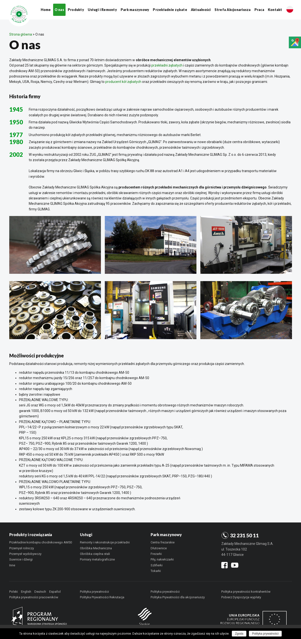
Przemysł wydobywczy (25, 554)
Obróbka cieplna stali (95, 554)
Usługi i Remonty (102, 10)
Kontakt (275, 10)
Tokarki (156, 571)
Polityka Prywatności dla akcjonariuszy (178, 597)
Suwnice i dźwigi (21, 559)
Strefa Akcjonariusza (232, 10)
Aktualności (201, 10)
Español (55, 591)
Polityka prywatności (94, 591)
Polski (13, 591)
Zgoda (239, 633)
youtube (234, 564)
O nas (59, 10)
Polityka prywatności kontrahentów (246, 591)
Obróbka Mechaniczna (96, 548)
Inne (12, 565)
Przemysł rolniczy (21, 548)
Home (46, 10)
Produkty (76, 10)
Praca (259, 10)
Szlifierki (157, 565)
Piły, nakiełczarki (162, 559)
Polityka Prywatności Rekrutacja (102, 597)
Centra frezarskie (163, 542)
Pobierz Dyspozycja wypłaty (241, 597)
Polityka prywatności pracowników (33, 597)
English (26, 591)
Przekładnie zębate (170, 10)
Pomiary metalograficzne (97, 559)
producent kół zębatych (123, 82)
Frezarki (156, 554)
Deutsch (40, 591)
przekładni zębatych (167, 65)
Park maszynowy (135, 10)
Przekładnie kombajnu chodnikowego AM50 (40, 542)
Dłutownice (159, 548)
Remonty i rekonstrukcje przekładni (105, 542)
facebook (224, 565)
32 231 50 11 (244, 535)
